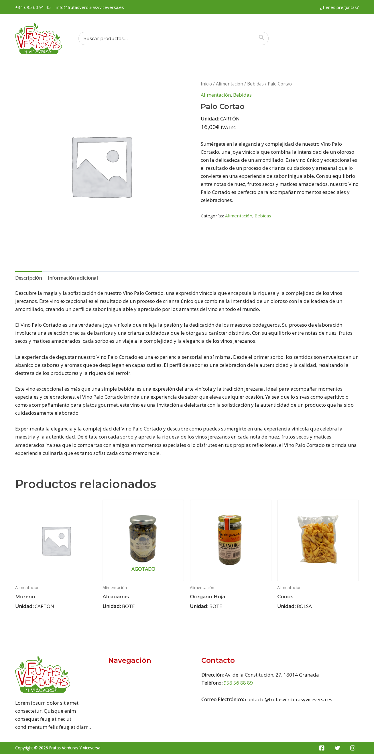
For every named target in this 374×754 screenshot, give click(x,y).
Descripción (28, 277)
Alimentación (229, 84)
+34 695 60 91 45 (33, 7)
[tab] (28, 277)
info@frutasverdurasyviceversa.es (90, 7)
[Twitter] (337, 748)
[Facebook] (322, 748)
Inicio (206, 84)
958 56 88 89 (238, 682)
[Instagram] (353, 748)
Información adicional (73, 277)
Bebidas (255, 84)
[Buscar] (262, 38)
